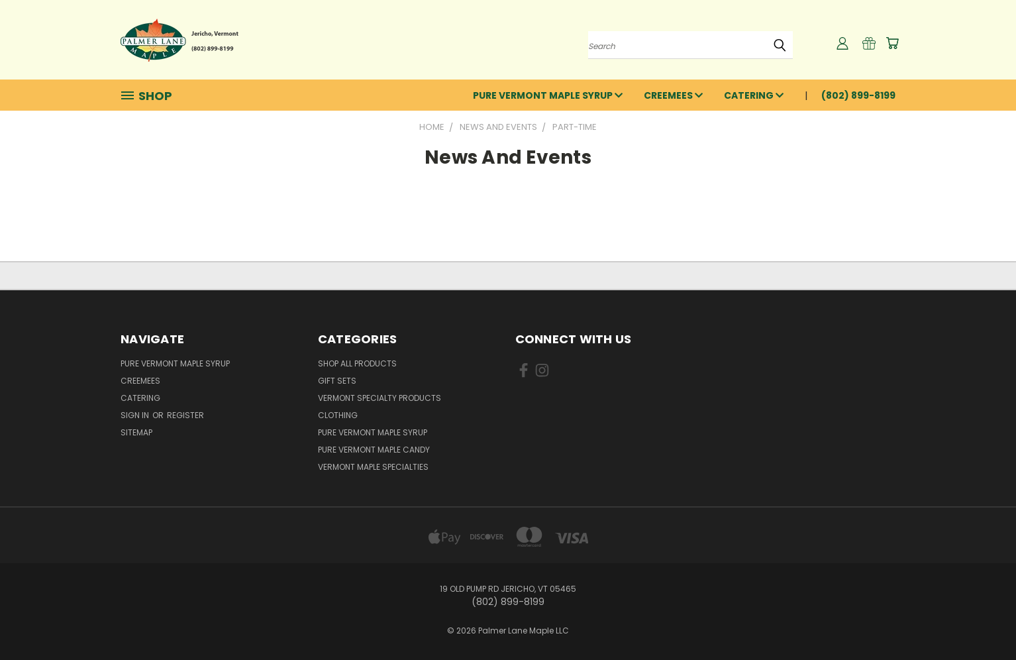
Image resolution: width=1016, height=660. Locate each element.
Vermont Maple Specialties (373, 466)
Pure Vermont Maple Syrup (548, 95)
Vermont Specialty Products (379, 398)
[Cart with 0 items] (892, 43)
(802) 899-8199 (858, 95)
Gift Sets (337, 380)
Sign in (136, 415)
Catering (754, 95)
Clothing (338, 415)
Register (185, 415)
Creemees (673, 95)
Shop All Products (357, 363)
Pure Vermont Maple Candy (374, 449)
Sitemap (136, 432)
